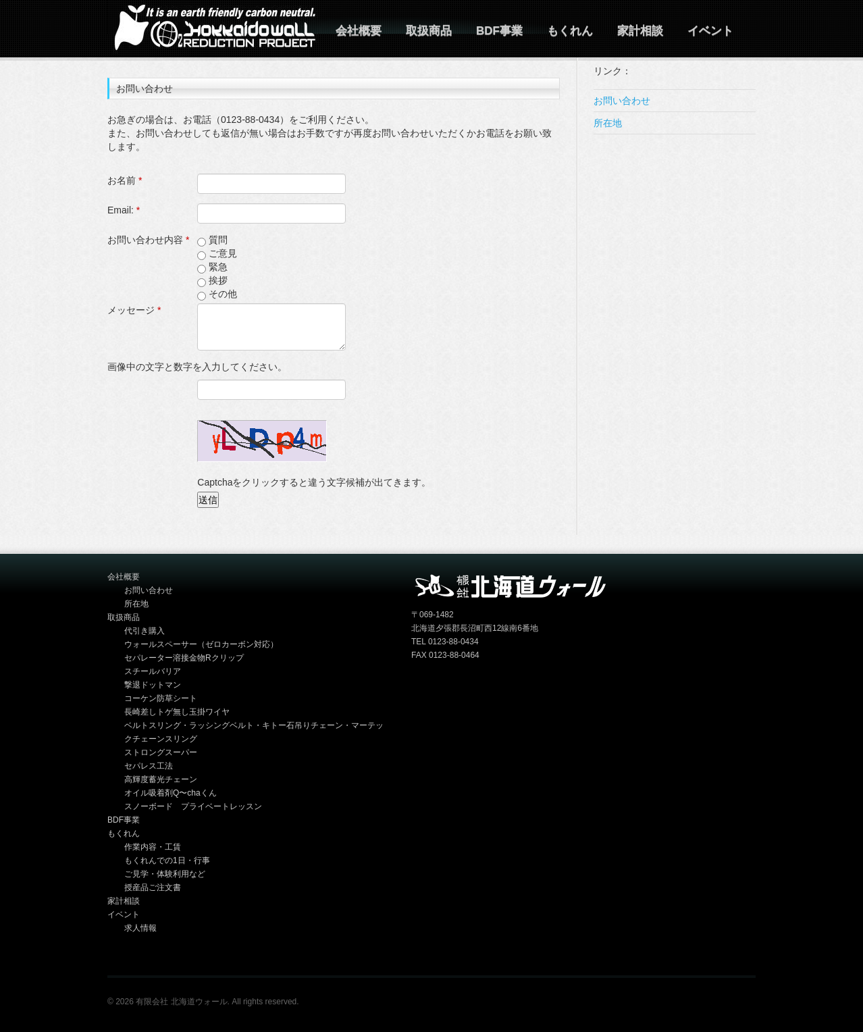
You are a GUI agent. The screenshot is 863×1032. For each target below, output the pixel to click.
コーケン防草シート (160, 698)
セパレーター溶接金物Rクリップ (184, 658)
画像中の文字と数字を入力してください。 (197, 366)
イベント (710, 30)
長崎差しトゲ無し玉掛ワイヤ (177, 712)
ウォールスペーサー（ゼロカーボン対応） (201, 644)
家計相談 (640, 30)
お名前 (124, 180)
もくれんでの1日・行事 (167, 860)
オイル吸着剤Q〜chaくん (170, 793)
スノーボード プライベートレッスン (193, 806)
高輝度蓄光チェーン (160, 779)
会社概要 (359, 30)
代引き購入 (144, 631)
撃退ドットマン (152, 685)
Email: (123, 210)
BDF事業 (499, 30)
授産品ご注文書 (152, 887)
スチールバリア (152, 671)
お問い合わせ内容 (148, 239)
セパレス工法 (148, 766)
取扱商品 (429, 30)
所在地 (608, 123)
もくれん (570, 30)
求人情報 (140, 928)
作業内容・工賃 (152, 847)
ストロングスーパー (160, 752)
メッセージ (134, 310)
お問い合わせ (622, 100)
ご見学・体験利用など (164, 874)
